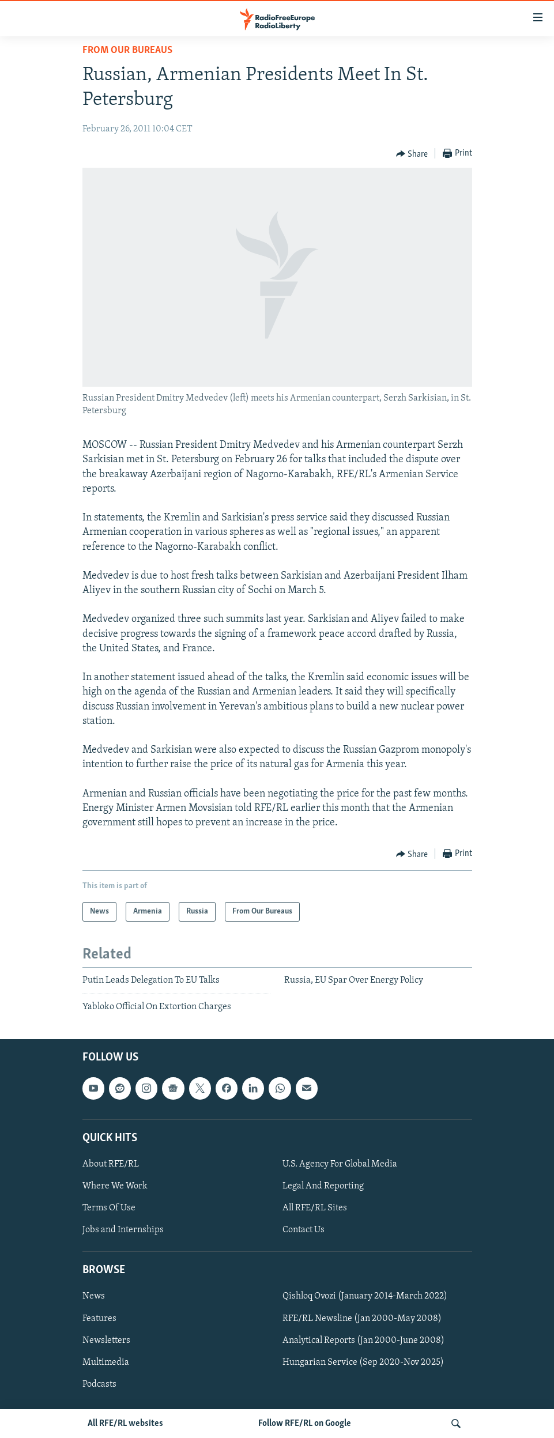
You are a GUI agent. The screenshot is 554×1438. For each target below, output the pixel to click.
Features (99, 1318)
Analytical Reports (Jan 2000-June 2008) (363, 1340)
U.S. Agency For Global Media (339, 1164)
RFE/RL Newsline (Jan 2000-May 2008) (362, 1318)
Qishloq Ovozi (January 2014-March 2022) (364, 1296)
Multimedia (105, 1362)
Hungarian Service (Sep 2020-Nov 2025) (363, 1362)
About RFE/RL (110, 1164)
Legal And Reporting (323, 1186)
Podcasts (99, 1384)
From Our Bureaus (127, 50)
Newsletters (106, 1340)
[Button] (412, 154)
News (93, 1296)
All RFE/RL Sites (314, 1208)
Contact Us (303, 1230)
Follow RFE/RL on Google (304, 1423)
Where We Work (115, 1186)
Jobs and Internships (123, 1230)
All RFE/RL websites (125, 1423)
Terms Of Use (108, 1208)
